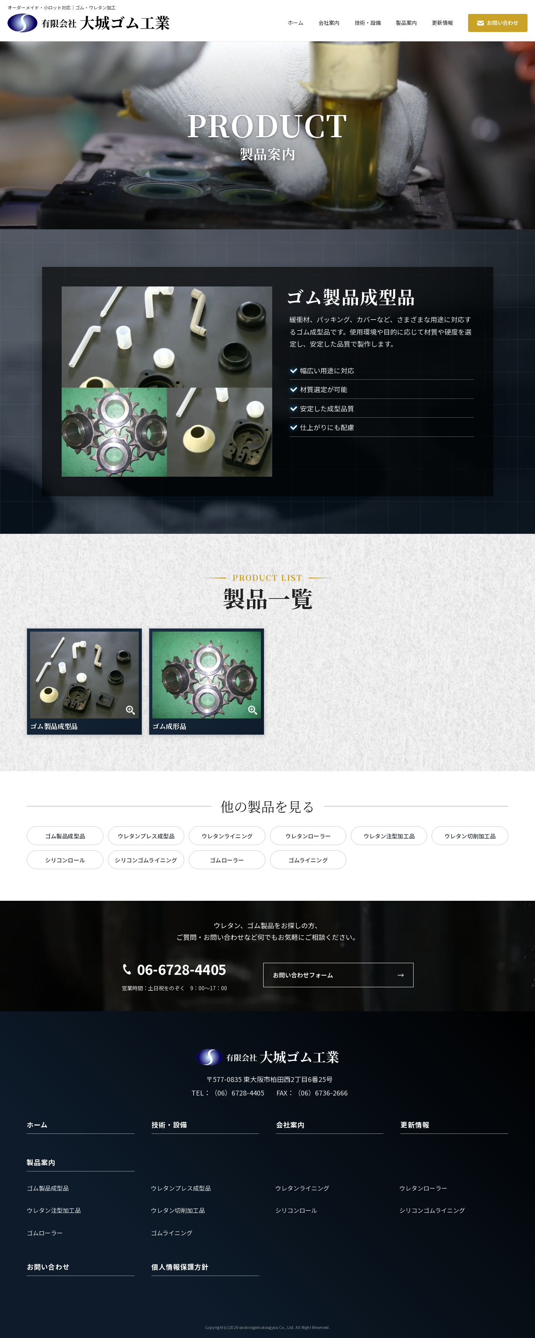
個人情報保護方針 (180, 1266)
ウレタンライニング (302, 1188)
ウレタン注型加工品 (54, 1210)
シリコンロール (296, 1210)
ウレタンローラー (423, 1188)
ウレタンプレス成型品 (181, 1188)
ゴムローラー (45, 1232)
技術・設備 (368, 22)
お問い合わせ (497, 22)
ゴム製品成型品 (48, 1188)
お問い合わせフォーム (338, 974)
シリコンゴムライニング (432, 1210)
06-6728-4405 (181, 969)
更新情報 (442, 22)
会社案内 (328, 22)
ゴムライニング (171, 1232)
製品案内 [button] (406, 22)
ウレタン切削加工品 (178, 1210)
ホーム (295, 22)
